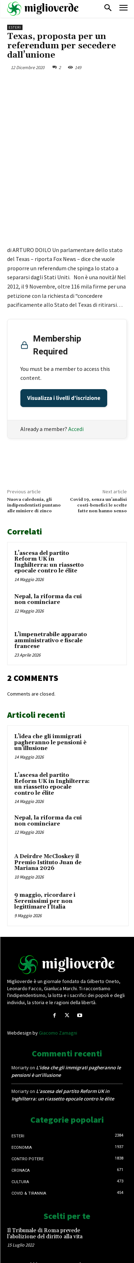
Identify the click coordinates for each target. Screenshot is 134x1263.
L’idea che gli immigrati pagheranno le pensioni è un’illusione (50, 696)
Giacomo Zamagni (58, 987)
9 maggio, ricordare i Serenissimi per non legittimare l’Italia (44, 855)
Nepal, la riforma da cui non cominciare (48, 553)
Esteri (15, 27)
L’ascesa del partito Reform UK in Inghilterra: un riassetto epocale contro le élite (49, 516)
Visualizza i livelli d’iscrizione (63, 352)
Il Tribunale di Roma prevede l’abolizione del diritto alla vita (45, 1187)
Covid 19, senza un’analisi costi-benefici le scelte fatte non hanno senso (98, 459)
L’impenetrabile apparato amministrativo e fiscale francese (50, 594)
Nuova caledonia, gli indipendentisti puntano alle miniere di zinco (34, 459)
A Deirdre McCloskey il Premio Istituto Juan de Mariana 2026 (47, 816)
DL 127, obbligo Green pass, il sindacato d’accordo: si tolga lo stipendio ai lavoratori (46, 1225)
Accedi (76, 383)
